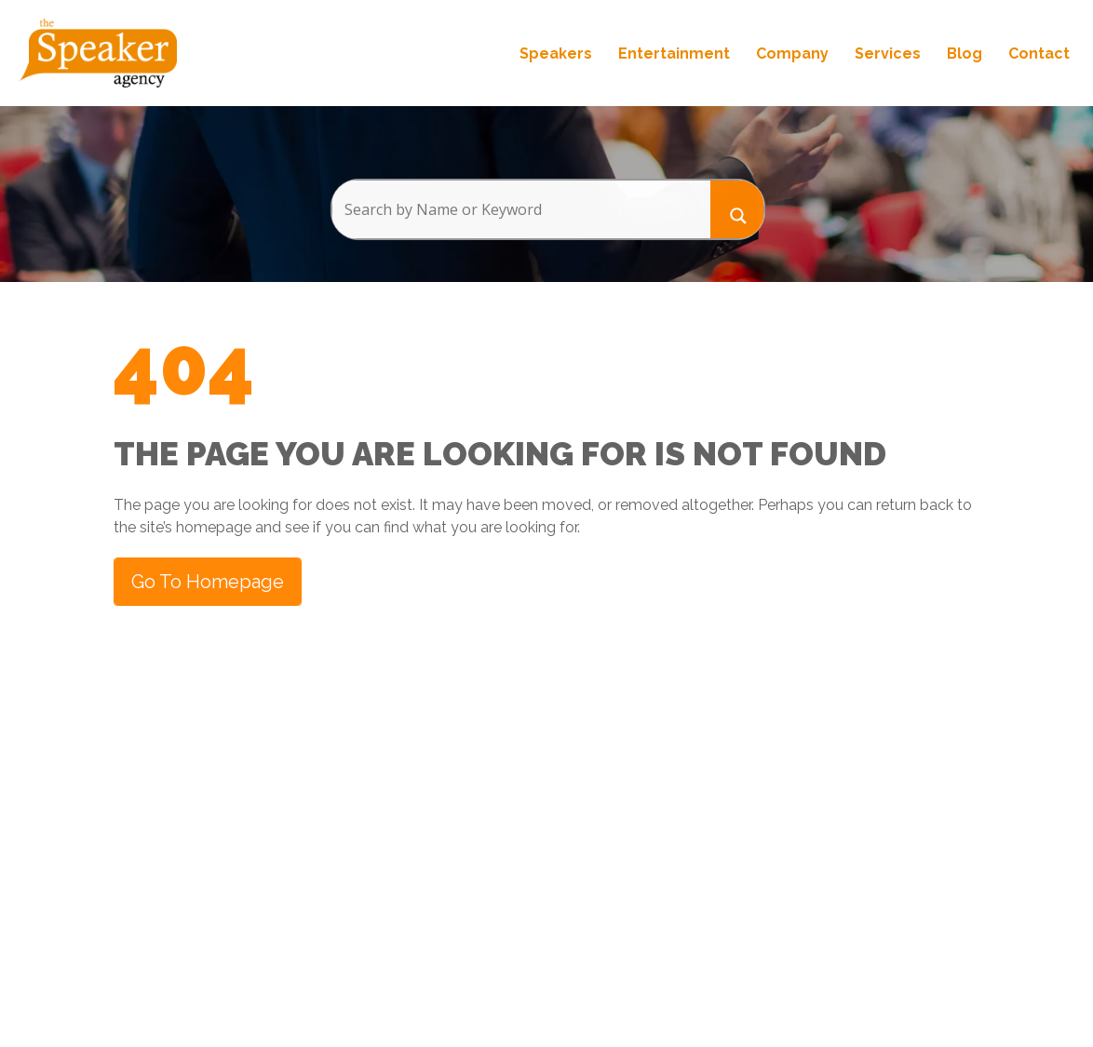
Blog (964, 53)
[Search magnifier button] (737, 209)
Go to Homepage (207, 581)
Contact (1039, 53)
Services (888, 53)
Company (792, 53)
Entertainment (674, 53)
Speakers (556, 53)
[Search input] (520, 209)
